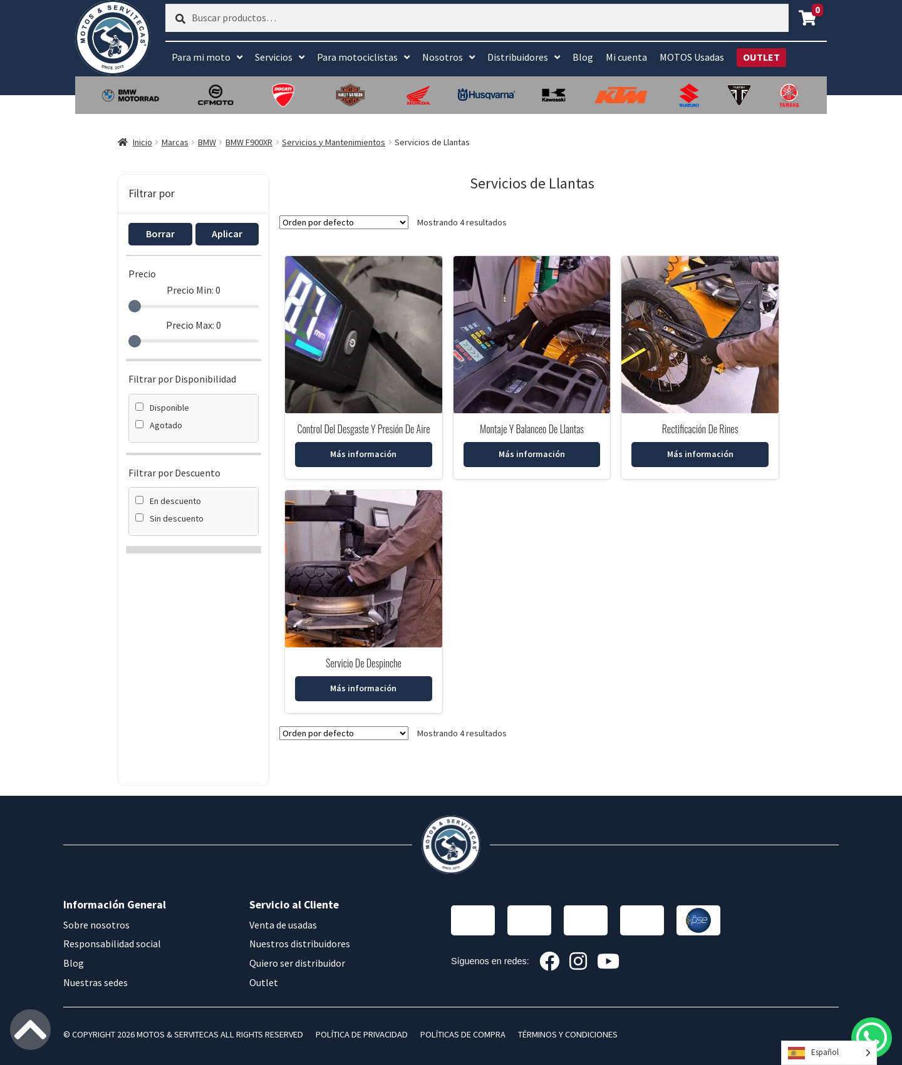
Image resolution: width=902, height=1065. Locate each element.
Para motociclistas (357, 57)
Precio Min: (193, 290)
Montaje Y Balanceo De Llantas (532, 428)
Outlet (263, 982)
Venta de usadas (283, 924)
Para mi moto (201, 57)
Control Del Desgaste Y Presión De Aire (363, 428)
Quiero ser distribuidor (297, 963)
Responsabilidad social (112, 943)
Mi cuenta (626, 57)
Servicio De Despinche (364, 663)
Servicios (274, 57)
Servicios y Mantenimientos (333, 142)
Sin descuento (169, 518)
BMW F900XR (249, 142)
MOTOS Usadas (692, 57)
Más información (363, 454)
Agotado (158, 425)
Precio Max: (193, 325)
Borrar (160, 233)
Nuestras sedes (95, 982)
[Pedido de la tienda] (343, 222)
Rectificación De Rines (700, 428)
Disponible (162, 407)
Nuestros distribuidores (299, 943)
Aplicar (227, 233)
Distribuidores (517, 57)
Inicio (142, 142)
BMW (207, 142)
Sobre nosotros (96, 924)
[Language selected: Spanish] (829, 1053)
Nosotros (442, 57)
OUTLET (761, 57)
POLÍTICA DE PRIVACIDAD (362, 1034)
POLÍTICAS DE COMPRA (462, 1034)
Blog (583, 57)
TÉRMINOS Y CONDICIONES (568, 1034)
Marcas (175, 142)
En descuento (168, 501)
